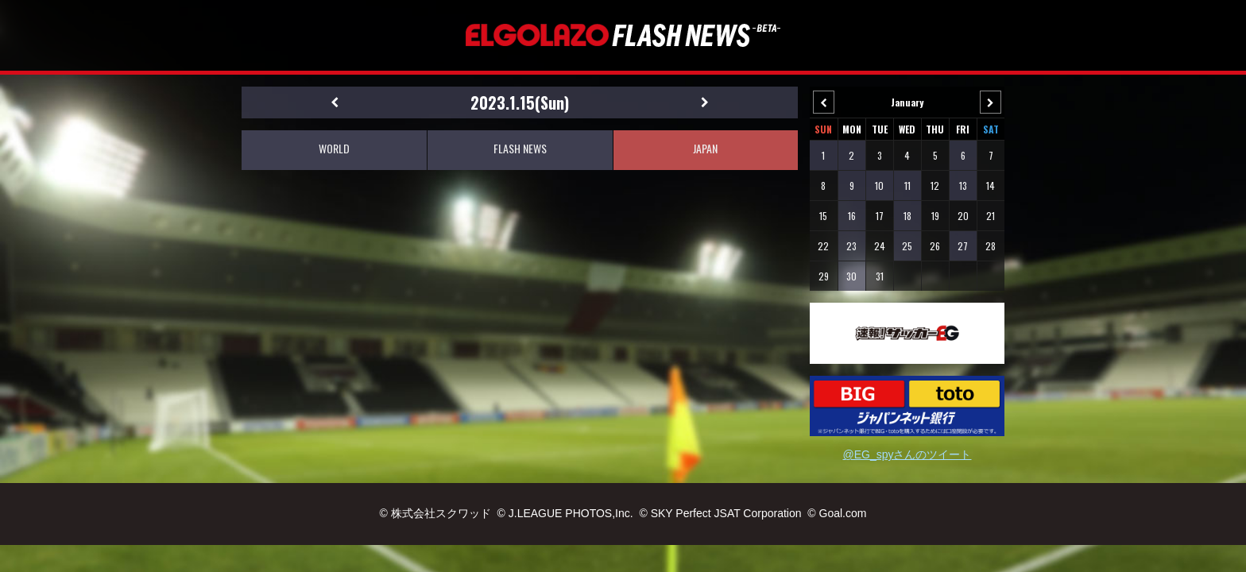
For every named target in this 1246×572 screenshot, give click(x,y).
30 (851, 276)
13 (963, 185)
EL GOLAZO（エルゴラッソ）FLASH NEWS (623, 35)
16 (852, 215)
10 (879, 185)
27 (963, 246)
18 (907, 215)
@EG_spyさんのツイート (906, 454)
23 (851, 246)
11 (907, 185)
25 (907, 246)
